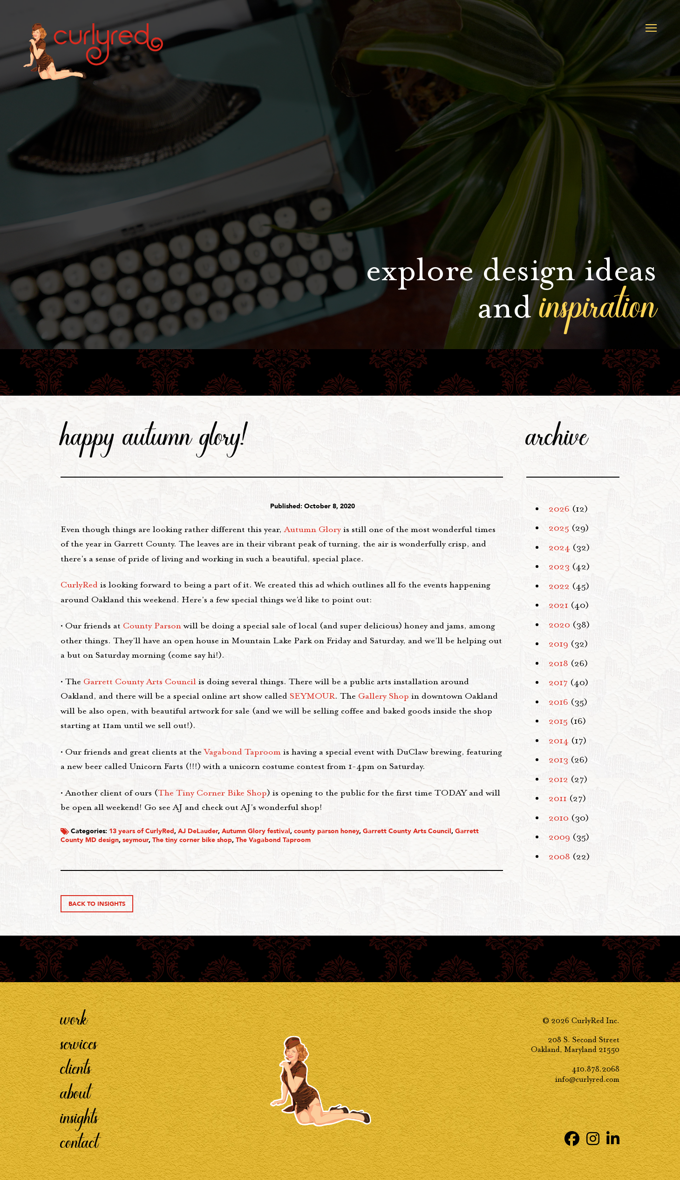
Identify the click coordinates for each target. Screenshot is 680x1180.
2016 (558, 702)
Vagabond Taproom (242, 751)
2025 (559, 527)
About (75, 1092)
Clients (76, 1068)
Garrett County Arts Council (139, 681)
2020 (559, 624)
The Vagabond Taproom (273, 840)
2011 (558, 798)
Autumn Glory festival (256, 831)
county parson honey (326, 831)
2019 (558, 643)
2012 (558, 779)
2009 (559, 837)
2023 (559, 566)
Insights (79, 1117)
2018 (558, 663)
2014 (559, 740)
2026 (559, 508)
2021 (558, 605)
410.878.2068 (595, 1069)
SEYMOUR (312, 695)
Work (74, 1018)
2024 (559, 547)
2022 (559, 586)
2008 (559, 856)
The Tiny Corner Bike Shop (212, 792)
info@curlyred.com (587, 1079)
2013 (558, 759)
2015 (558, 721)
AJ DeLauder (198, 831)
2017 (558, 682)
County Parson (152, 625)
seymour (135, 840)
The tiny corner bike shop (192, 840)
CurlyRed (79, 584)
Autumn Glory (312, 529)
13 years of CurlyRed (141, 831)
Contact (79, 1142)
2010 (559, 817)
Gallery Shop (383, 695)
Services (79, 1043)
